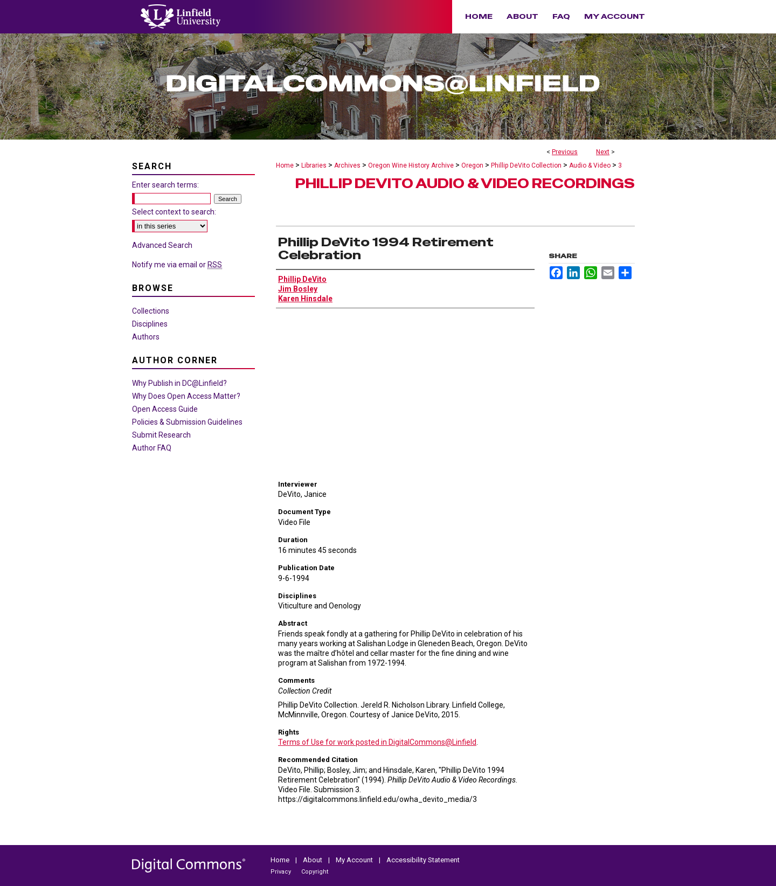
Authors (146, 337)
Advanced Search (162, 245)
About (313, 860)
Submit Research (161, 435)
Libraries (314, 165)
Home (285, 165)
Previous (565, 152)
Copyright (314, 871)
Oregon (472, 165)
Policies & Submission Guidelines (187, 422)
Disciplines (150, 324)
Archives (347, 165)
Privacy (282, 871)
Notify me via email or (177, 264)
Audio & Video (590, 165)
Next (602, 152)
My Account (355, 860)
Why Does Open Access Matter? (186, 396)
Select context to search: (174, 211)
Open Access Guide (165, 409)
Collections (150, 311)
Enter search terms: (165, 185)
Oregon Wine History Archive (411, 165)
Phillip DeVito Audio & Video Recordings (465, 183)
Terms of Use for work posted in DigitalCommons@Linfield (377, 742)
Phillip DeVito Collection (526, 165)
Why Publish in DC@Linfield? (179, 383)
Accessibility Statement (423, 860)
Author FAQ (151, 448)
